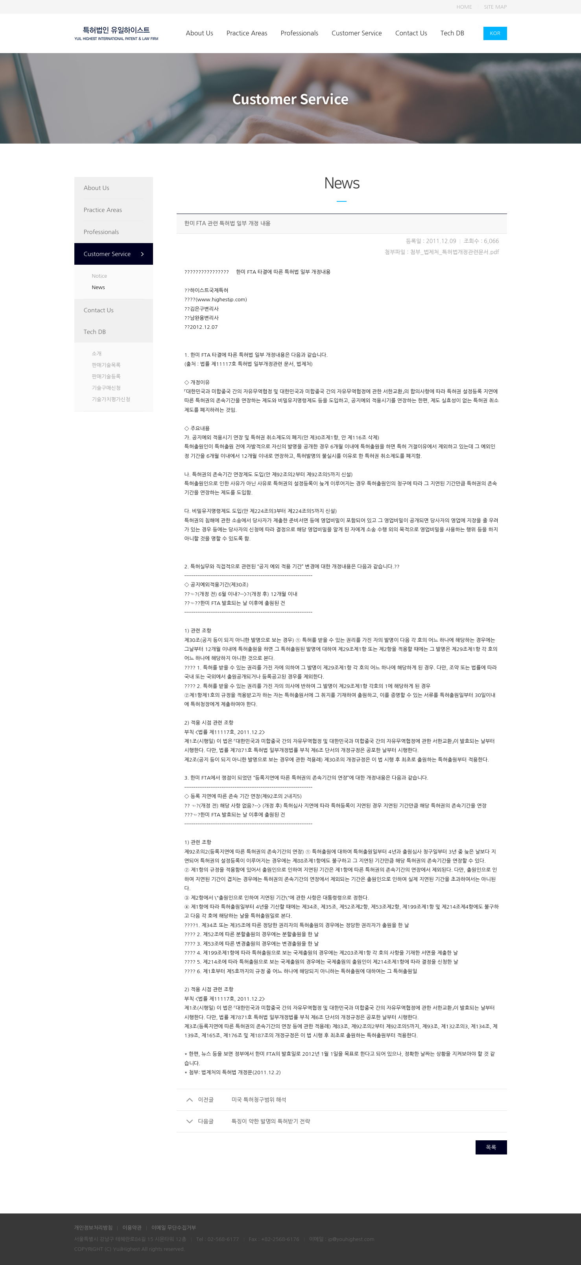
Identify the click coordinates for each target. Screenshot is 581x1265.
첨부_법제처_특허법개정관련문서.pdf (454, 252)
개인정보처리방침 (93, 1227)
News (98, 287)
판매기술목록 (106, 365)
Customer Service (357, 33)
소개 (96, 353)
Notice (99, 275)
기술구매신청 (106, 388)
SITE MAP (495, 6)
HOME (464, 6)
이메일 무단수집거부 (173, 1227)
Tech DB (453, 33)
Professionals (299, 33)
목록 (491, 1147)
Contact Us (411, 33)
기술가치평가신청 (111, 399)
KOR (495, 33)
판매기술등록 (106, 376)
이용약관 (132, 1227)
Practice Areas (247, 33)
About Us (199, 33)
